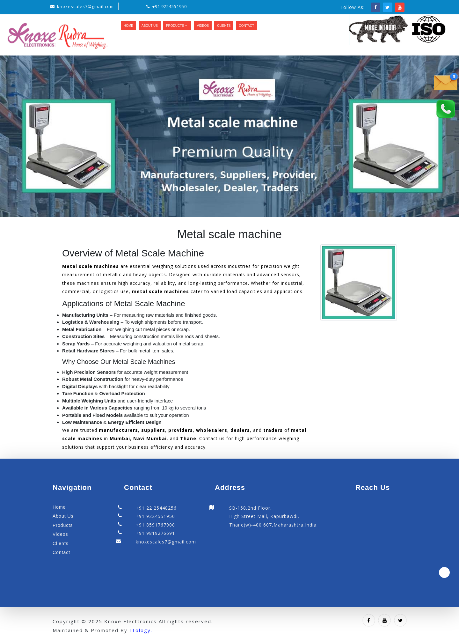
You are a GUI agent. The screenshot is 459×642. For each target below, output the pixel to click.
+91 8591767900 (155, 525)
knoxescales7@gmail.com (85, 6)
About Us (150, 25)
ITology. (140, 630)
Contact (246, 25)
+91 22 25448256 (156, 508)
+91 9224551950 (169, 6)
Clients (223, 25)
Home (128, 25)
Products (177, 25)
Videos (203, 25)
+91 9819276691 (155, 533)
